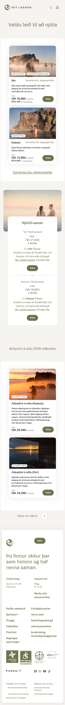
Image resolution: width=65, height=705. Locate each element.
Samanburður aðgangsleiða (39, 80)
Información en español (16, 698)
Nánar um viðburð (27, 515)
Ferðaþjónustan (40, 608)
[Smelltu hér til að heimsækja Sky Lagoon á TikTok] (49, 671)
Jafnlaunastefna (41, 626)
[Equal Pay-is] (39, 657)
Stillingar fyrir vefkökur (16, 684)
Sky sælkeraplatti (25, 260)
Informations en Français (18, 694)
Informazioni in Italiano (43, 694)
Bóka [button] (32, 268)
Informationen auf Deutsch (41, 689)
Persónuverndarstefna (17, 688)
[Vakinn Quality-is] (12, 656)
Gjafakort (12, 614)
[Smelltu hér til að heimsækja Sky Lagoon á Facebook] (35, 671)
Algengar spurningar (13, 640)
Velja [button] (48, 99)
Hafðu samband (15, 608)
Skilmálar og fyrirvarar (43, 684)
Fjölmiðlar (12, 626)
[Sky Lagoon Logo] (18, 7)
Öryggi (10, 620)
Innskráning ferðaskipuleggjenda (44, 634)
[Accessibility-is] (26, 657)
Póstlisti (11, 632)
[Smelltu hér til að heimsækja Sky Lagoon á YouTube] (44, 671)
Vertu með (37, 614)
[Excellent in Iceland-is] (53, 655)
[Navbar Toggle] (57, 7)
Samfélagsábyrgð (42, 620)
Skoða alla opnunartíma (42, 595)
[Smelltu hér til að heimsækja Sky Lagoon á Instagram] (40, 671)
